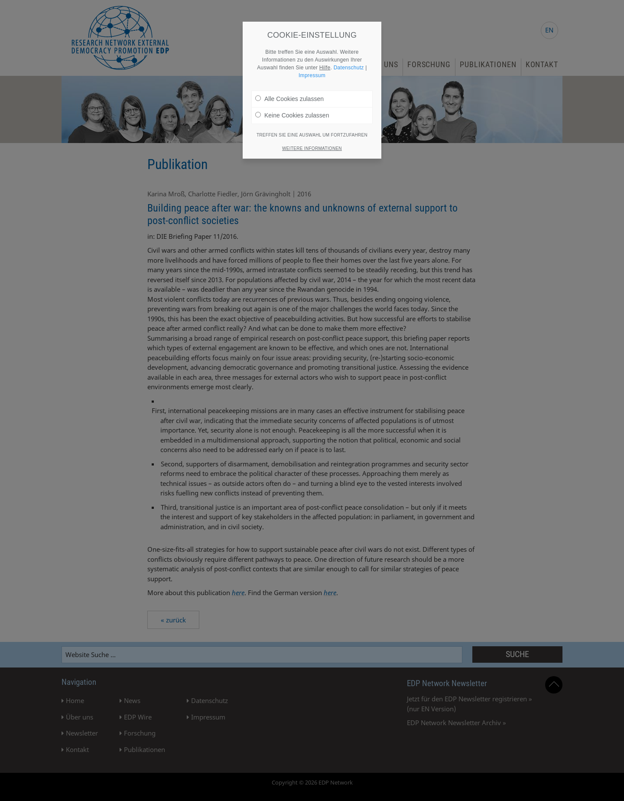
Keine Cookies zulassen (292, 115)
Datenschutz (349, 68)
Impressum (312, 75)
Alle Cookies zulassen (289, 98)
